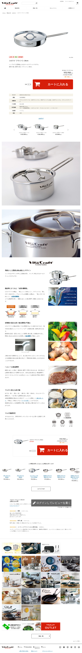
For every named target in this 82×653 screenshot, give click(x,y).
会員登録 (62, 1)
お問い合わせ (34, 646)
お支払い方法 (22, 641)
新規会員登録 (28, 635)
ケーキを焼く (25, 394)
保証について (34, 639)
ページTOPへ (76, 629)
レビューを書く (63, 488)
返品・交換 (21, 646)
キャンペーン (53, 8)
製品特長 (17, 8)
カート (77, 3)
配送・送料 (21, 644)
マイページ (69, 1)
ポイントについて (35, 641)
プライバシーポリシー (47, 639)
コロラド (14, 12)
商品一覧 (35, 8)
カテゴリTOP (41, 477)
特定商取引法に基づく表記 (48, 641)
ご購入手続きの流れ (23, 639)
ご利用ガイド (71, 8)
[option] (41, 35)
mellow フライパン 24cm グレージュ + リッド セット (75, 465)
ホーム (4, 12)
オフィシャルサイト (47, 644)
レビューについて (15, 493)
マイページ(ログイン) (36, 636)
